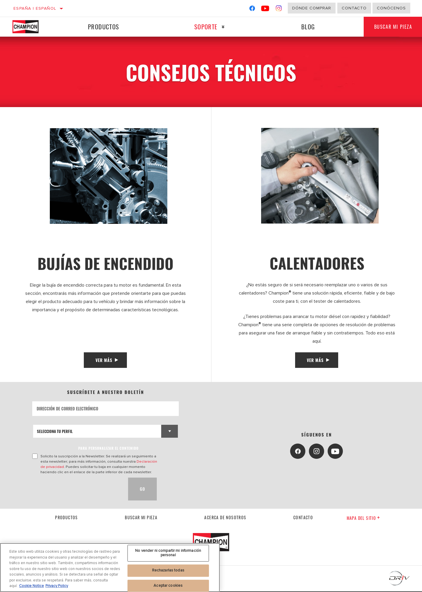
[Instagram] (279, 9)
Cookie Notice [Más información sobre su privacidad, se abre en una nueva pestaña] (31, 585)
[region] (110, 567)
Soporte (204, 26)
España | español (34, 8)
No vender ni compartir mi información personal (168, 553)
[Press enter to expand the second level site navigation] (221, 27)
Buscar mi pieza (141, 518)
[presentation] (76, 489)
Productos (103, 26)
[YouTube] (265, 9)
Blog (306, 26)
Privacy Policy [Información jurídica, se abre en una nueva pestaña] (56, 585)
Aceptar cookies (168, 585)
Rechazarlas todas (168, 570)
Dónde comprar (311, 8)
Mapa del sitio (363, 518)
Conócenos (391, 8)
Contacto (354, 8)
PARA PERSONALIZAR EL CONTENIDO (108, 448)
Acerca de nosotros (225, 518)
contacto (303, 518)
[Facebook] (252, 9)
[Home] (31, 26)
